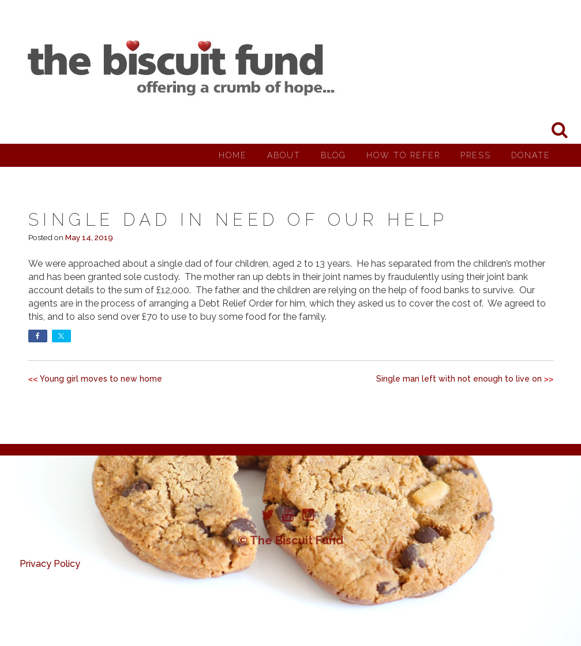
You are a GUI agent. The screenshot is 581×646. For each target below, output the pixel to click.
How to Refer (403, 155)
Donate (530, 155)
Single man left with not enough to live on (459, 378)
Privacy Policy (50, 563)
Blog (333, 155)
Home (233, 155)
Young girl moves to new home (101, 378)
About (284, 155)
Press (475, 155)
